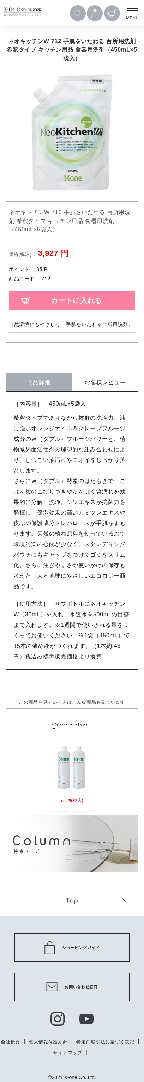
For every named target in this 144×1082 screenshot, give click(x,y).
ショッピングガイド (72, 947)
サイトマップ (103, 1052)
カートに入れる (76, 300)
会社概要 (42, 1041)
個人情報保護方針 (82, 1041)
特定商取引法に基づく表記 (48, 1052)
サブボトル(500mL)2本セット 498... (73, 728)
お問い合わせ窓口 (72, 986)
